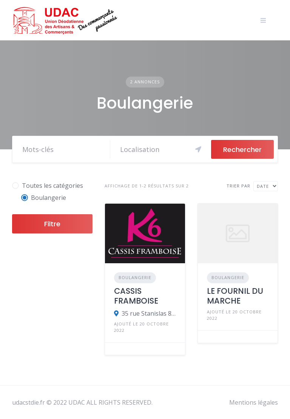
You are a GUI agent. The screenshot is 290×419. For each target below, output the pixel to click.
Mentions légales (253, 402)
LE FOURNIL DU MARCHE (235, 295)
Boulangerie (135, 277)
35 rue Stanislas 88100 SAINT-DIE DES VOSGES (149, 313)
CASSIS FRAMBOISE (136, 295)
